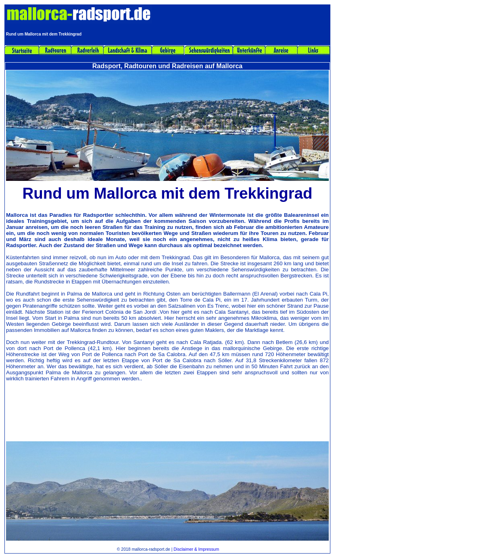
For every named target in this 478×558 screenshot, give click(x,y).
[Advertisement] (167, 419)
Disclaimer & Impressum (196, 549)
